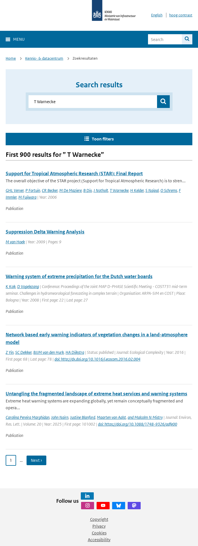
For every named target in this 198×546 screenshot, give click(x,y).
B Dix (87, 190)
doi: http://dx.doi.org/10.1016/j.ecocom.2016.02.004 (97, 359)
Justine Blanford (82, 417)
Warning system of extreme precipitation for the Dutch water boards (79, 276)
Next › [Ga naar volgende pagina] (36, 460)
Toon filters (103, 139)
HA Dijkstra (75, 352)
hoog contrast (180, 15)
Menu (19, 39)
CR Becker (50, 190)
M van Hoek (15, 241)
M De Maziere (70, 190)
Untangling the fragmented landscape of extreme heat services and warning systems (96, 394)
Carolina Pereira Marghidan (27, 417)
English (156, 15)
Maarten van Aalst (111, 417)
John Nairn (59, 417)
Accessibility (99, 539)
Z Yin (10, 352)
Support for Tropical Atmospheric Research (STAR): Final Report (74, 173)
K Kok (11, 286)
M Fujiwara (27, 197)
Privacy (99, 526)
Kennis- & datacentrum (44, 58)
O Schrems (168, 190)
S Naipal (152, 190)
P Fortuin (32, 190)
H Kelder (137, 190)
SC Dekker (23, 352)
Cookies (99, 533)
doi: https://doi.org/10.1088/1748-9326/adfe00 (137, 424)
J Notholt (100, 190)
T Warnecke (119, 190)
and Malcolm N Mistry (145, 417)
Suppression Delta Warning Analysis (45, 232)
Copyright (99, 519)
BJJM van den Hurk (48, 352)
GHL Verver (15, 190)
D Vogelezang (28, 286)
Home (11, 58)
